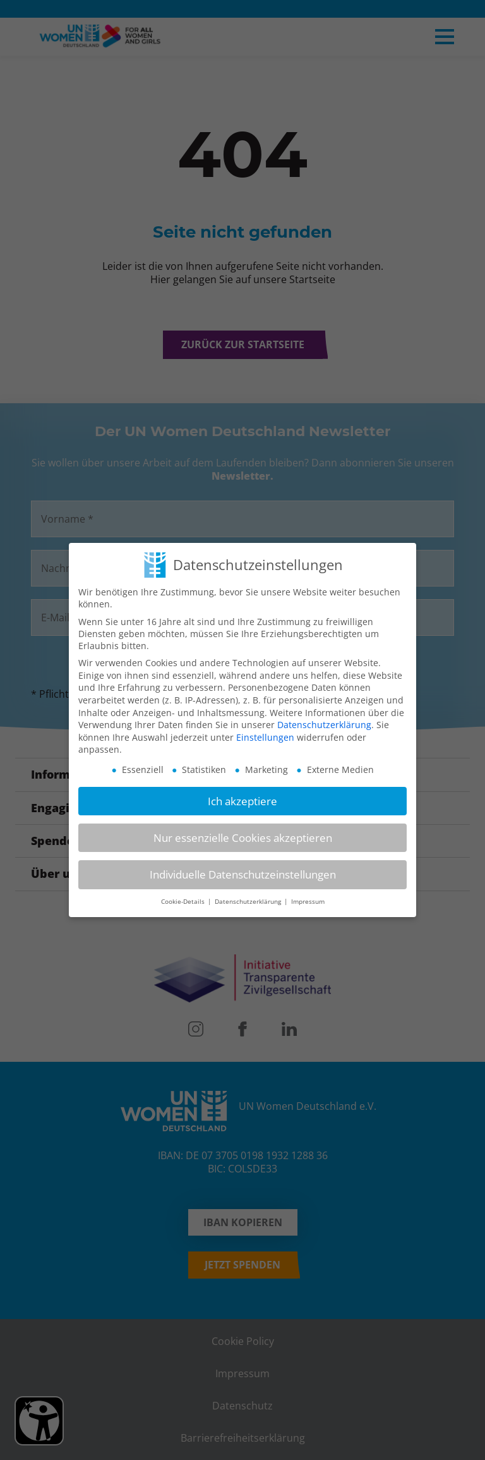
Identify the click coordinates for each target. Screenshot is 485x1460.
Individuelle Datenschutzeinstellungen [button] (243, 874)
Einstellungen (265, 737)
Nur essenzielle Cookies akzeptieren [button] (242, 837)
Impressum (308, 901)
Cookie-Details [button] (184, 901)
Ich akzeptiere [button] (242, 801)
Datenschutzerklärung (324, 725)
